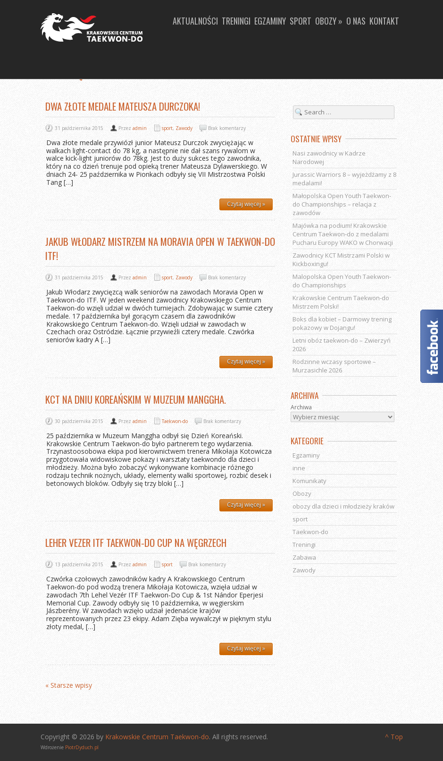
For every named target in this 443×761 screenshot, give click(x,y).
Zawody (184, 128)
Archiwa (301, 407)
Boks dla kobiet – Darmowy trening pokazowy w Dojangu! (342, 323)
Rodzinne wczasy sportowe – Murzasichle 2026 (334, 365)
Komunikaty (309, 480)
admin (140, 128)
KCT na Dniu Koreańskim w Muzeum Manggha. (135, 399)
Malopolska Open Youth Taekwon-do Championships (342, 280)
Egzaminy (270, 21)
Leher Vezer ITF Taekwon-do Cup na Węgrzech (135, 542)
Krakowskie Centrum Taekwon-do (157, 736)
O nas (356, 21)
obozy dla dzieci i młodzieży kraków (343, 506)
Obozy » (329, 21)
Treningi (236, 21)
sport (167, 128)
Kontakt (384, 21)
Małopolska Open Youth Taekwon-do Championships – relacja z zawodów (342, 204)
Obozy (302, 493)
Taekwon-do (175, 421)
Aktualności (195, 21)
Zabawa (304, 557)
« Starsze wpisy (68, 686)
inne (299, 468)
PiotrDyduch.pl (82, 747)
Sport (300, 21)
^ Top (394, 736)
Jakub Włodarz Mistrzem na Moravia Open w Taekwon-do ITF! (160, 248)
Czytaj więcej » (246, 204)
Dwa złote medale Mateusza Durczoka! (122, 106)
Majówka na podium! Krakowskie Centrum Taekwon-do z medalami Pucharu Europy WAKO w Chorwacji (343, 234)
